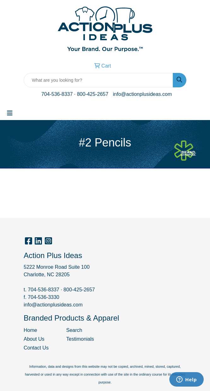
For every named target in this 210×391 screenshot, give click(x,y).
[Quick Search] (98, 80)
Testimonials (80, 339)
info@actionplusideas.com (142, 94)
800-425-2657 (92, 94)
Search (74, 330)
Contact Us (36, 347)
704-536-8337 (57, 94)
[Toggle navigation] (9, 113)
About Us (34, 339)
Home (30, 330)
